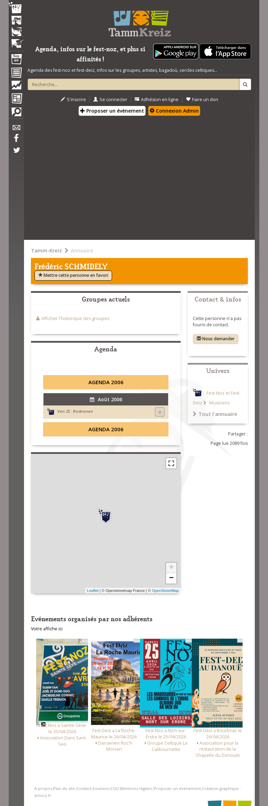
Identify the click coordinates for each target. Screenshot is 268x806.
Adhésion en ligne (157, 99)
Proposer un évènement (112, 110)
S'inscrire (73, 99)
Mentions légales (136, 788)
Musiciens (219, 403)
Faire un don (202, 99)
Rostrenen (83, 411)
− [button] (171, 578)
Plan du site (64, 788)
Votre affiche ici (47, 629)
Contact (84, 788)
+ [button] (171, 568)
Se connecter (110, 99)
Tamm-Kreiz (46, 250)
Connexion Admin (174, 110)
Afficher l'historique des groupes (75, 318)
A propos (43, 788)
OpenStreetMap (165, 590)
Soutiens (101, 788)
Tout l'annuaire (215, 413)
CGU (115, 788)
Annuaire (82, 250)
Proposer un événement (177, 788)
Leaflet (92, 590)
